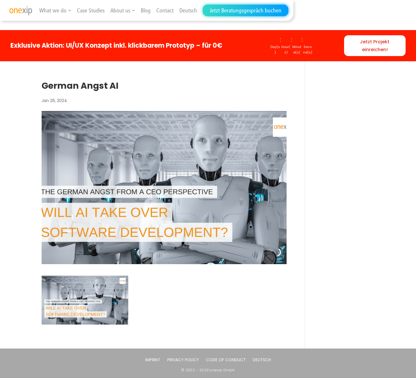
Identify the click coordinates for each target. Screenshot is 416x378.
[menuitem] (188, 10)
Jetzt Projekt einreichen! (374, 45)
